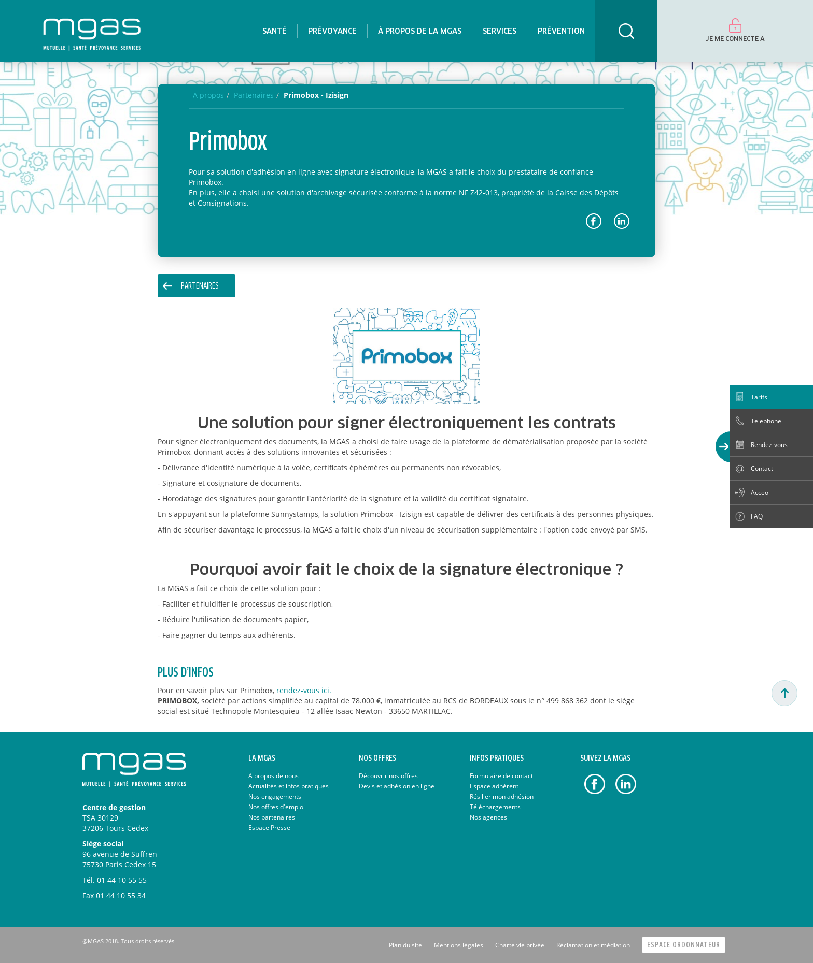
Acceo (759, 492)
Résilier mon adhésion (502, 796)
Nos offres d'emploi (276, 806)
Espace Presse (269, 827)
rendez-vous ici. (303, 690)
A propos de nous (273, 775)
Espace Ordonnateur (683, 945)
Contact (762, 468)
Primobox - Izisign (316, 95)
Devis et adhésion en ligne (396, 786)
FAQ (757, 516)
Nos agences (488, 817)
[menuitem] (274, 31)
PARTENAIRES (200, 286)
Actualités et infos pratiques (288, 786)
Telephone (766, 420)
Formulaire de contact (501, 775)
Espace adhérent (494, 786)
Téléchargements (495, 806)
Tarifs (759, 397)
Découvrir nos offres (388, 775)
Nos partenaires (271, 817)
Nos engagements (274, 796)
